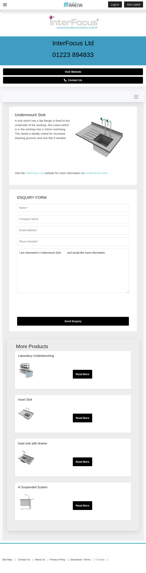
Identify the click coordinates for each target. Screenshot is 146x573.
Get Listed (133, 4)
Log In (115, 4)
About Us (40, 559)
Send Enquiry (73, 321)
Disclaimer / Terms (80, 559)
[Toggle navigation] (136, 97)
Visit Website (73, 71)
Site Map (7, 559)
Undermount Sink (97, 173)
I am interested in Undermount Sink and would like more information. (73, 271)
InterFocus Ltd (35, 173)
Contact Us (73, 80)
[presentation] (46, 306)
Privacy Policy (57, 559)
